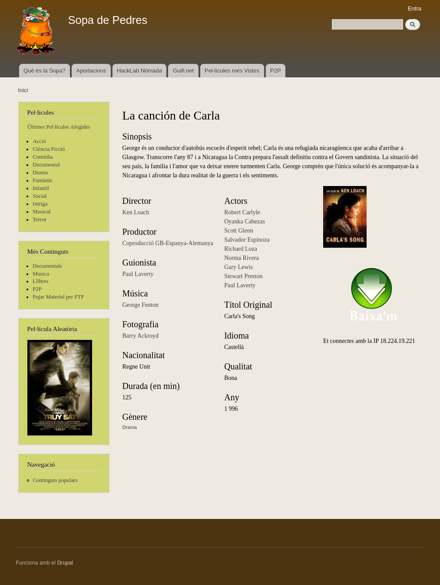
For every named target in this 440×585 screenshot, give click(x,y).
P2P (275, 70)
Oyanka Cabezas (244, 221)
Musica (41, 274)
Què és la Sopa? (44, 70)
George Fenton (140, 305)
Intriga (40, 204)
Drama (40, 173)
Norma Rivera (241, 258)
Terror (39, 219)
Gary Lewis (238, 267)
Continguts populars (55, 480)
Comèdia (43, 157)
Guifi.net (183, 70)
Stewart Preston (243, 276)
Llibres (40, 281)
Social (39, 196)
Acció (39, 141)
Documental (46, 165)
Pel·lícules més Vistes (232, 70)
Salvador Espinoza (247, 239)
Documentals (47, 266)
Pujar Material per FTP (58, 297)
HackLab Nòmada (139, 70)
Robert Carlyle (242, 212)
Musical (41, 212)
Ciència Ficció (49, 149)
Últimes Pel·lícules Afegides (58, 127)
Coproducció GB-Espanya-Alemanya (168, 243)
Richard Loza (240, 249)
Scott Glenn (238, 230)
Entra (414, 8)
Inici (23, 90)
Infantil (41, 188)
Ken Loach (135, 212)
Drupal (65, 563)
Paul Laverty (138, 274)
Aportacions (91, 70)
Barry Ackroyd (140, 335)
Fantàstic (43, 180)
